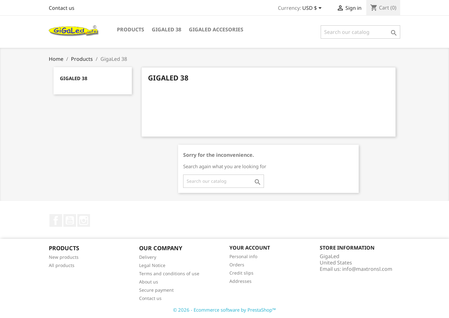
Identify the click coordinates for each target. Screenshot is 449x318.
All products (61, 265)
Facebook (55, 220)
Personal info (243, 256)
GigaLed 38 (166, 29)
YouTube (69, 220)
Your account (249, 247)
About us (148, 282)
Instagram (83, 220)
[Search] (360, 32)
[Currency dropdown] (313, 8)
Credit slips (241, 273)
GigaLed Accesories (216, 29)
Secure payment (156, 290)
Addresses (240, 281)
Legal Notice (152, 265)
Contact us (61, 7)
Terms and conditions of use (169, 273)
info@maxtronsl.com (367, 268)
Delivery (147, 257)
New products (64, 257)
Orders (236, 265)
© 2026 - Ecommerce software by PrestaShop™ (224, 310)
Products (130, 29)
